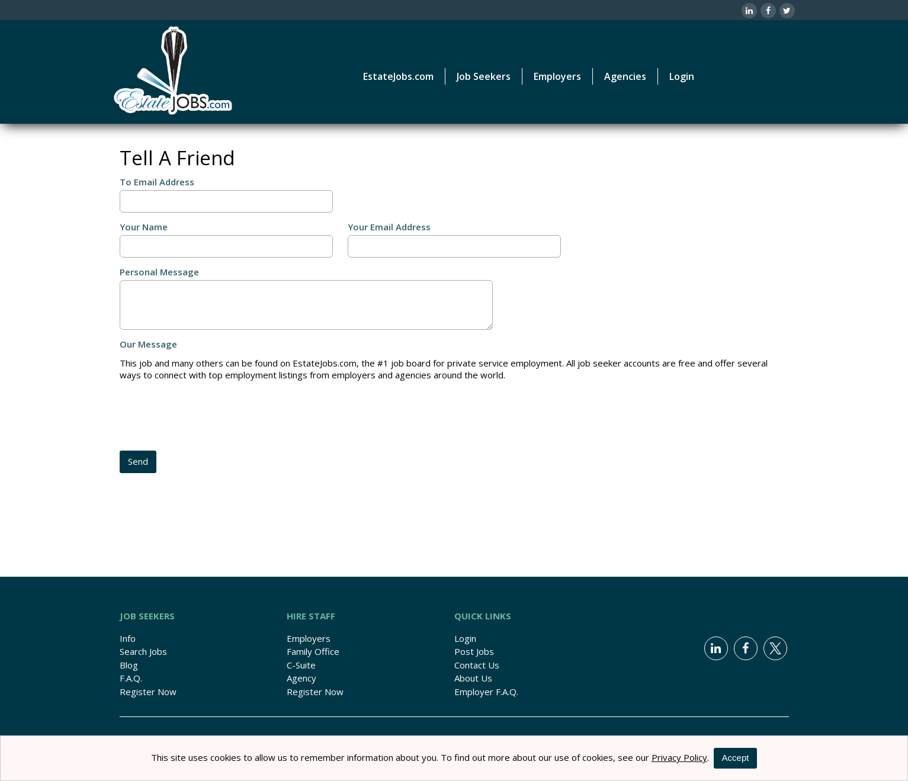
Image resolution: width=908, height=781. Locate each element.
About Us (473, 678)
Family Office (313, 651)
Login (681, 76)
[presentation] (210, 417)
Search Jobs (143, 651)
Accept (735, 758)
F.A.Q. (131, 678)
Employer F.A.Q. (486, 692)
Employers (309, 638)
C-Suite (301, 665)
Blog (129, 665)
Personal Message (159, 272)
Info (128, 638)
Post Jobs (474, 651)
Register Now (148, 692)
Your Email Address (389, 227)
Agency (301, 678)
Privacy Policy (679, 757)
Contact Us (476, 665)
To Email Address (157, 182)
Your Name (144, 227)
